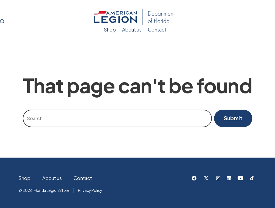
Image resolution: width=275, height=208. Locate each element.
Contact (157, 30)
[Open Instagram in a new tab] (218, 178)
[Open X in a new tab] (206, 178)
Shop (110, 30)
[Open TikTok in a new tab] (252, 178)
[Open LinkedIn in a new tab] (229, 178)
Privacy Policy (90, 190)
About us (132, 30)
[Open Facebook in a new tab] (194, 178)
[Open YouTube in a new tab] (240, 178)
